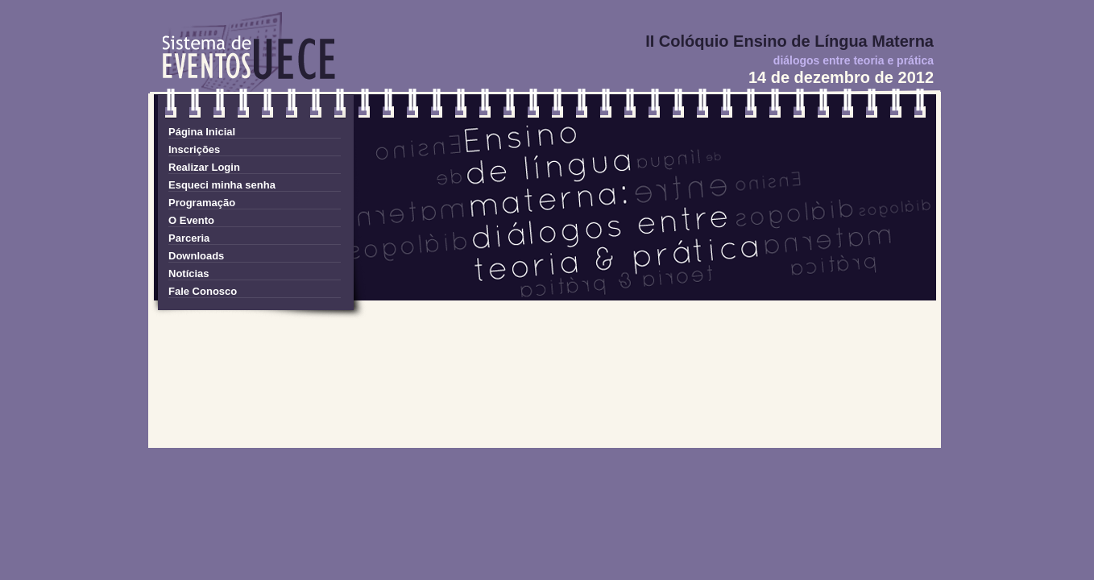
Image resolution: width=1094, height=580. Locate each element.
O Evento (191, 220)
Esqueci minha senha (222, 185)
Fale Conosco (202, 291)
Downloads (196, 256)
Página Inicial (201, 132)
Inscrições (194, 149)
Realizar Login (204, 167)
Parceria (188, 238)
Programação (201, 203)
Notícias (188, 273)
